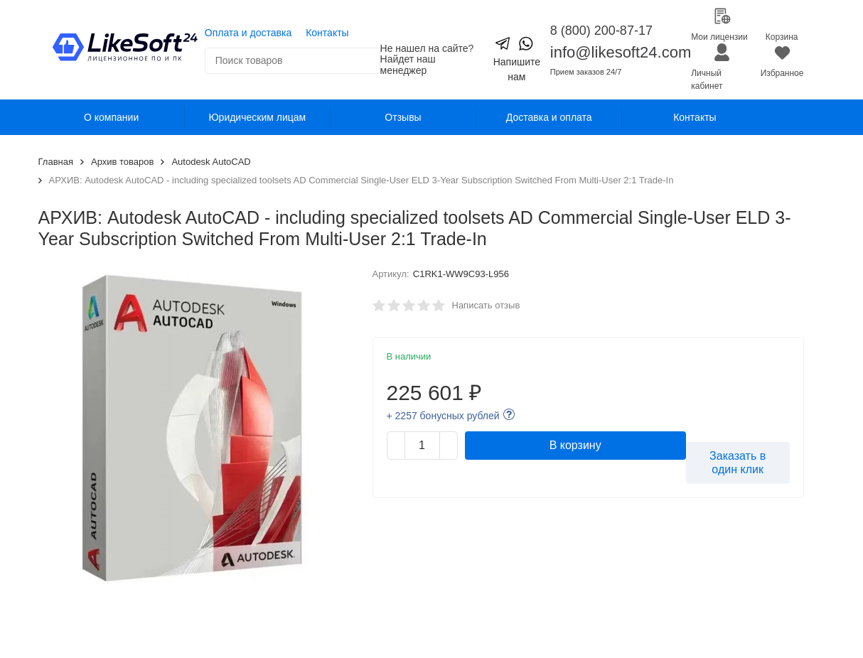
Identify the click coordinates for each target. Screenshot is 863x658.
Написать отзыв (486, 305)
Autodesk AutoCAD (210, 161)
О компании (111, 117)
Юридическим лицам (257, 117)
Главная (55, 161)
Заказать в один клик (737, 462)
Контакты (327, 32)
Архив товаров (122, 161)
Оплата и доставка (248, 32)
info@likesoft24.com (620, 52)
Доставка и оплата (549, 117)
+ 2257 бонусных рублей (443, 415)
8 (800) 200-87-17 (601, 30)
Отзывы (403, 117)
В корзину (575, 445)
